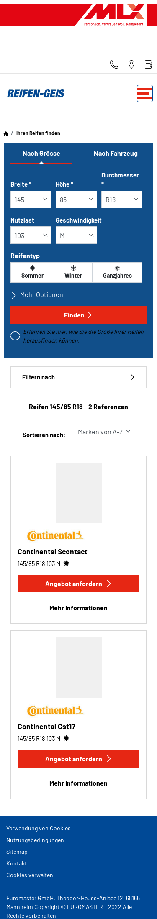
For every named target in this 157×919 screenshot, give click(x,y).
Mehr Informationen (78, 608)
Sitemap (17, 851)
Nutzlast (22, 220)
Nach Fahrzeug (116, 153)
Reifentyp (25, 255)
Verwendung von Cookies (38, 828)
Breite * (20, 184)
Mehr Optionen (36, 294)
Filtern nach (78, 377)
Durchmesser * (120, 179)
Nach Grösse (41, 153)
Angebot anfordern (78, 583)
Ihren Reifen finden (37, 133)
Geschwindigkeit (79, 220)
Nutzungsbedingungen (35, 839)
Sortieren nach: (44, 434)
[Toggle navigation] (145, 93)
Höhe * (64, 184)
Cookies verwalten (29, 874)
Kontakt (16, 863)
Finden (78, 315)
